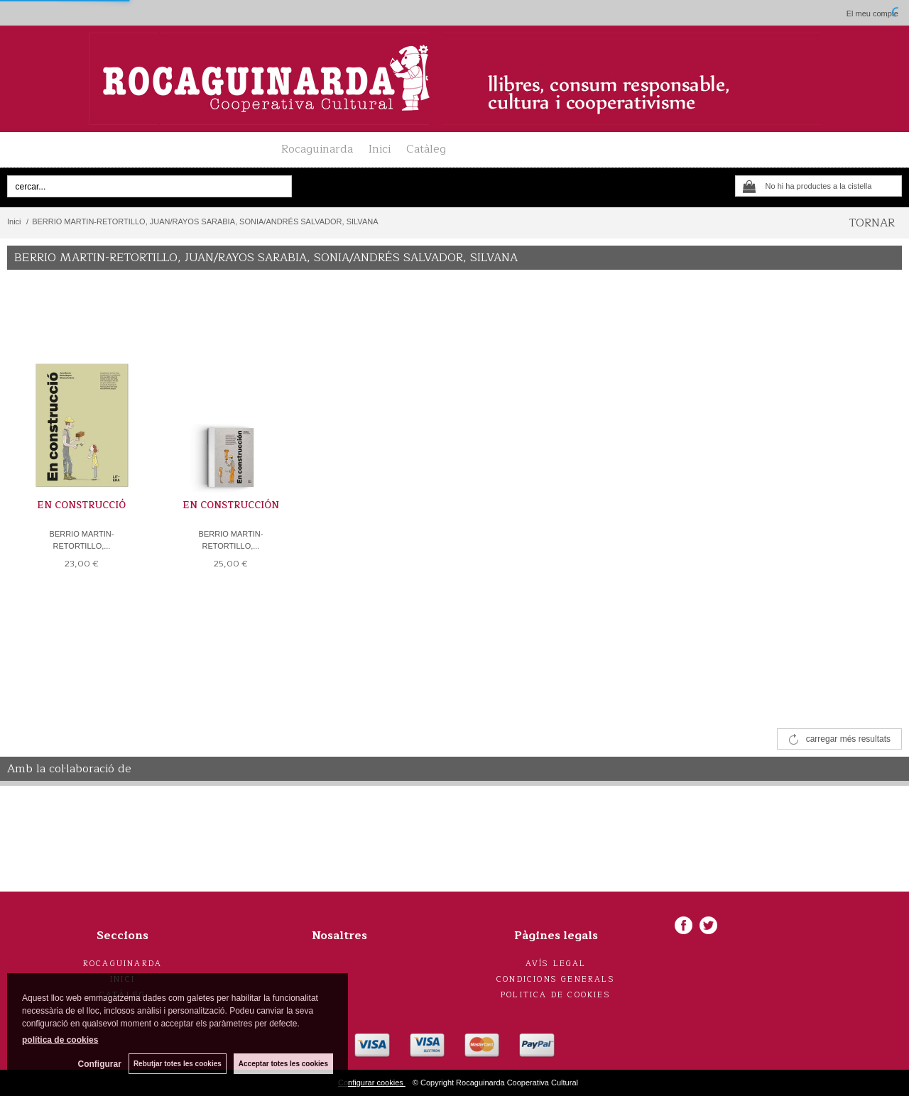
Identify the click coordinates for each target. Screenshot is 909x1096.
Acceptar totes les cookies (283, 1064)
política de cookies (60, 1040)
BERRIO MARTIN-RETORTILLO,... (82, 540)
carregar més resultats (848, 739)
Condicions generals (555, 979)
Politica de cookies (556, 995)
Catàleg (426, 149)
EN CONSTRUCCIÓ (81, 505)
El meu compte (872, 13)
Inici (380, 149)
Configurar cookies (371, 1082)
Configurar (99, 1064)
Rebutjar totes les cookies (178, 1064)
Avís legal (556, 963)
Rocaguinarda (317, 149)
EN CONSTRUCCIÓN (231, 505)
